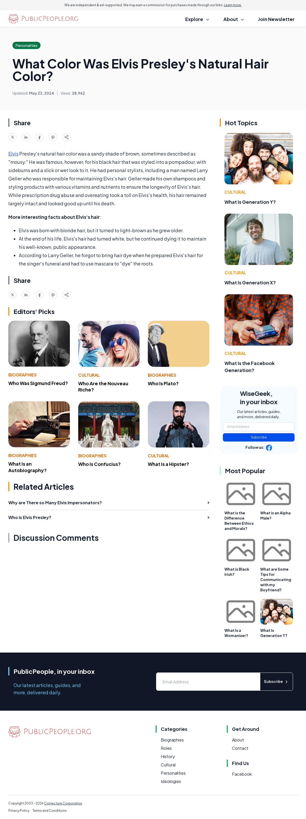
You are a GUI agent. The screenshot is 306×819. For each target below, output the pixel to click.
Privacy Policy (18, 811)
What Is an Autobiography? (27, 467)
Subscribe (259, 437)
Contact (240, 748)
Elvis (13, 154)
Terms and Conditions (49, 811)
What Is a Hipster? (168, 464)
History (168, 756)
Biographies (22, 374)
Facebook (242, 774)
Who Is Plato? (163, 383)
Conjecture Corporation (63, 803)
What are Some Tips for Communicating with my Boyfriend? (275, 579)
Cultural (89, 375)
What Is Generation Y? (250, 202)
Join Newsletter (276, 19)
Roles (166, 748)
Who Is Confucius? (99, 464)
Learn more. (233, 5)
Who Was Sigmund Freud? (38, 383)
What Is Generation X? (250, 282)
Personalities (173, 773)
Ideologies (171, 781)
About (238, 740)
